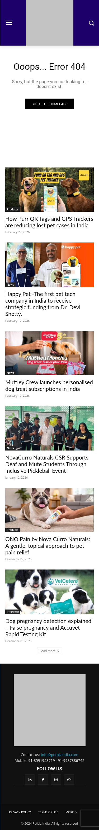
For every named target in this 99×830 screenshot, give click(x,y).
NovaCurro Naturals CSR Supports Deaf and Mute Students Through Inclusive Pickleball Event (46, 464)
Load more (49, 651)
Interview (13, 611)
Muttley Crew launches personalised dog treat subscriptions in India (49, 385)
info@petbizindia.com (59, 754)
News (10, 284)
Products (12, 209)
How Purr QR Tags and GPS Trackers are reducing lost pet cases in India (49, 221)
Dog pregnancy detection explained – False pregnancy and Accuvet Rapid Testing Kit (48, 627)
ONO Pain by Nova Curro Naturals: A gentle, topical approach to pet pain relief (47, 545)
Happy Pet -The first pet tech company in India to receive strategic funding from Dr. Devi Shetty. (43, 303)
